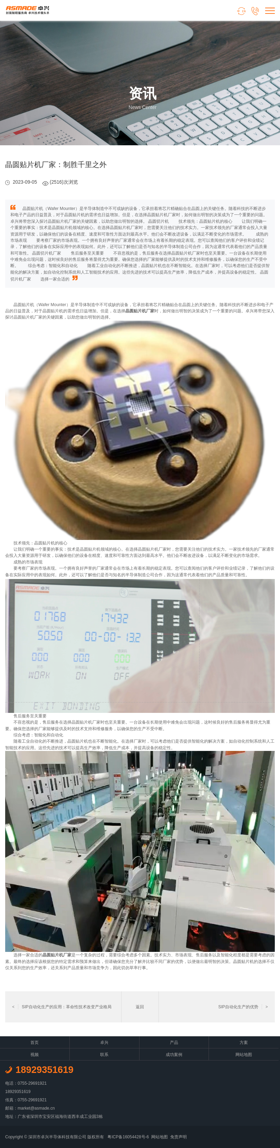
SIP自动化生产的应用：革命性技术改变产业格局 (62, 1006)
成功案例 (174, 1054)
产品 (174, 1042)
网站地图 (243, 1054)
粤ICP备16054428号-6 (128, 1137)
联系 (104, 1054)
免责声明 (178, 1137)
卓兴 (104, 1042)
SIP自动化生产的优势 (243, 1006)
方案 (244, 1042)
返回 (140, 1006)
